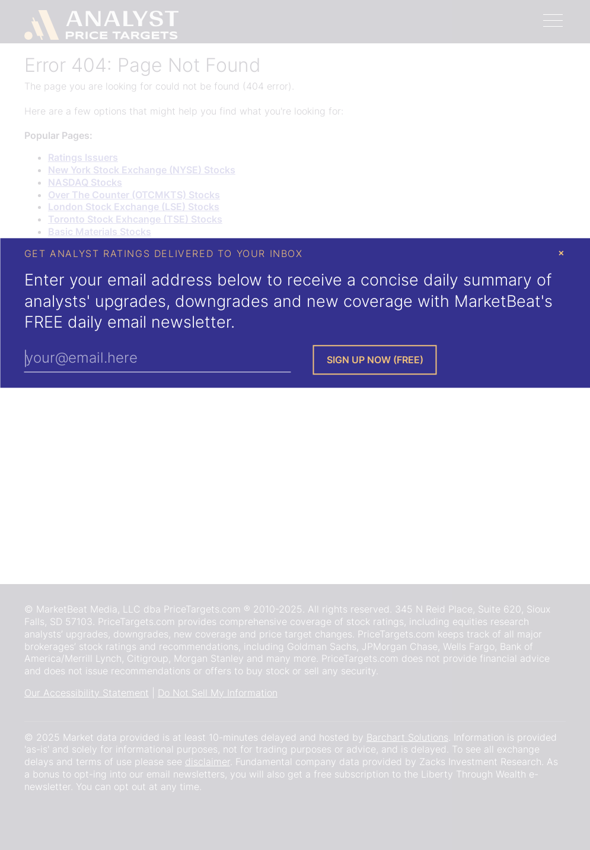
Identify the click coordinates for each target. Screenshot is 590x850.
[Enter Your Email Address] (157, 358)
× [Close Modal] (561, 252)
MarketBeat (497, 301)
